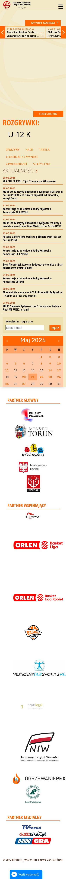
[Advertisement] (33, 74)
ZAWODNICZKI (16, 164)
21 (32, 377)
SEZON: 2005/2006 (48, 114)
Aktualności (19, 170)
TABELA (44, 149)
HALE (29, 149)
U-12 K (19, 134)
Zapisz (55, 328)
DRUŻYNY (13, 149)
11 (7, 370)
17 (59, 370)
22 (41, 377)
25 (7, 384)
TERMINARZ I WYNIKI (22, 157)
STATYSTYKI (41, 164)
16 (50, 370)
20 (24, 377)
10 (59, 363)
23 (50, 377)
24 (59, 377)
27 (24, 384)
